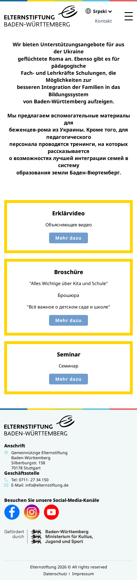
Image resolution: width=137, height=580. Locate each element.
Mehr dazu (68, 238)
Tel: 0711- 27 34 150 (29, 479)
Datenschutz (55, 573)
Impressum (83, 573)
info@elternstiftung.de (46, 485)
